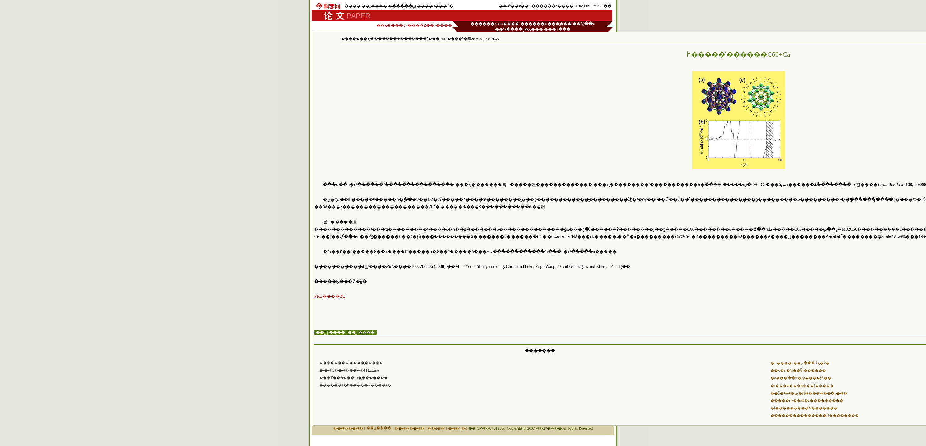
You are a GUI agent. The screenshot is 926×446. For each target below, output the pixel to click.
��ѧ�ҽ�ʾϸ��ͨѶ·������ (798, 370)
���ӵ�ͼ (457, 428)
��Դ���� (508, 29)
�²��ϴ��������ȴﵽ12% (349, 370)
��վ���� (378, 428)
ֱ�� (607, 6)
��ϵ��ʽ (436, 428)
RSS (596, 6)
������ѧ (483, 23)
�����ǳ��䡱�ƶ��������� (806, 401)
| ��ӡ (320, 332)
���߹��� (557, 29)
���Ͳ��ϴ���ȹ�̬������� (353, 378)
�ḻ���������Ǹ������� (803, 408)
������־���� (552, 6)
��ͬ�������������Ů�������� (814, 415)
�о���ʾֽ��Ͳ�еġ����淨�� (800, 378)
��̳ (366, 6)
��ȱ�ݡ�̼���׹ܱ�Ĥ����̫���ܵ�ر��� (808, 393)
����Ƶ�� (421, 25)
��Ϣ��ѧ (584, 23)
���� (353, 6)
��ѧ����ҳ (391, 25)
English (582, 6)
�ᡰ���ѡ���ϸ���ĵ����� (801, 386)
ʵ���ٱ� (443, 6)
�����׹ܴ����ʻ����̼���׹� (351, 363)
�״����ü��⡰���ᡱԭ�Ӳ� (799, 363)
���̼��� (560, 23)
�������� (348, 428)
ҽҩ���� (508, 23)
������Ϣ (402, 6)
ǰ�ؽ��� (533, 29)
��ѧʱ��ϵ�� (514, 6)
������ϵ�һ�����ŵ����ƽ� (355, 385)
